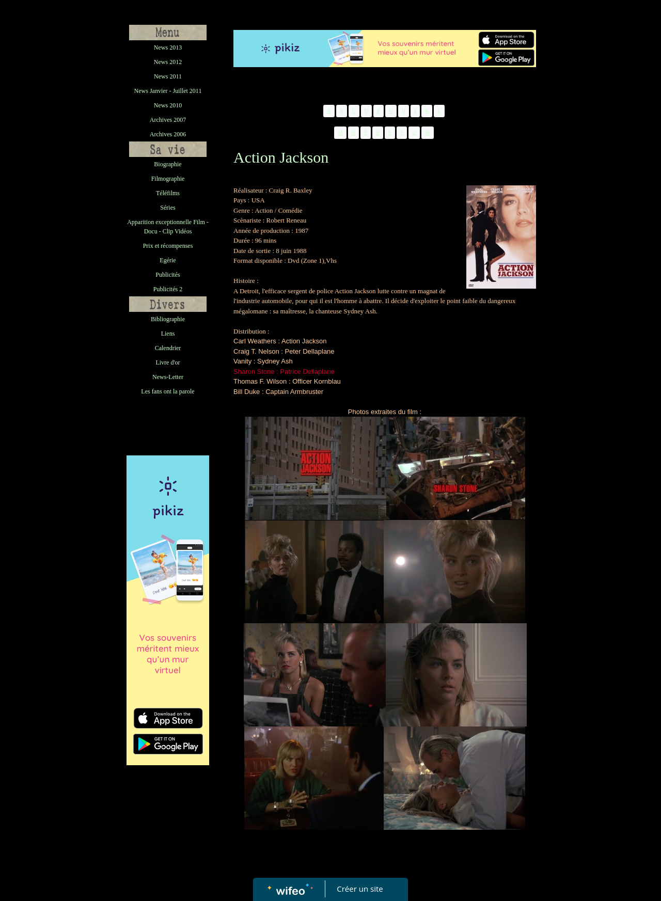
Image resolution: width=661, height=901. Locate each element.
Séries (167, 207)
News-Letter (167, 377)
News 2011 (168, 76)
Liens (168, 333)
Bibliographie (168, 319)
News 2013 (168, 47)
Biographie (167, 164)
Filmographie (168, 178)
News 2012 (168, 62)
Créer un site (360, 888)
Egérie (168, 260)
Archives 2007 (168, 119)
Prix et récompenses (168, 245)
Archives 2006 (168, 134)
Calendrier (168, 348)
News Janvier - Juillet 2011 (168, 90)
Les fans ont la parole (167, 391)
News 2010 (168, 105)
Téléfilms (168, 193)
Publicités (167, 274)
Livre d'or (167, 362)
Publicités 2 (167, 289)
